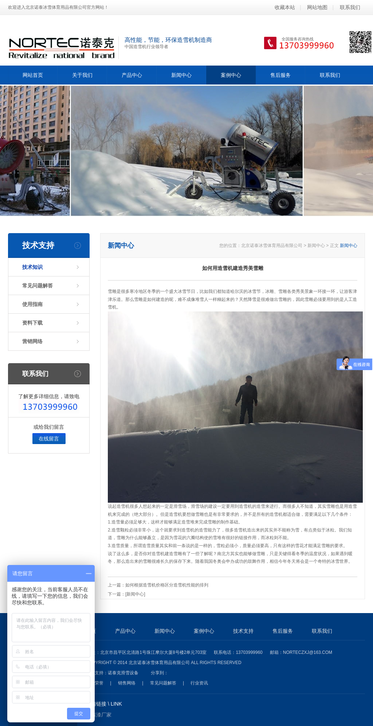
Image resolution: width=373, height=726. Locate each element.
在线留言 (49, 439)
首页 (91, 631)
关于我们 (82, 75)
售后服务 (280, 75)
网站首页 (33, 75)
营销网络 (32, 341)
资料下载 (32, 323)
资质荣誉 (94, 683)
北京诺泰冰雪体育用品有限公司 (271, 245)
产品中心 (132, 75)
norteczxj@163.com (307, 652)
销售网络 (127, 683)
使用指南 (32, 304)
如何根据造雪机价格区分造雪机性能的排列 (166, 585)
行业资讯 (199, 683)
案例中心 (231, 75)
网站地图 (317, 7)
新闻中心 (181, 75)
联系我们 (350, 7)
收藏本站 (285, 7)
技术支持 (243, 631)
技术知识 (32, 267)
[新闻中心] (135, 594)
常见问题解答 (37, 286)
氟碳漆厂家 (98, 715)
